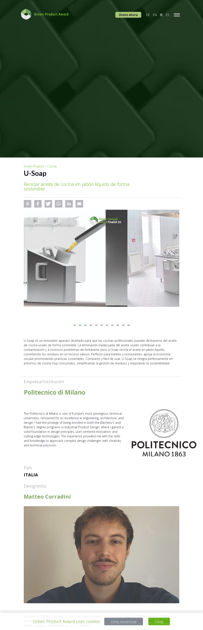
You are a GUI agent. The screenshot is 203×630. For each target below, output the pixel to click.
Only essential (123, 621)
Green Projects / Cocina (40, 166)
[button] (27, 204)
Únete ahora (128, 15)
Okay (160, 621)
